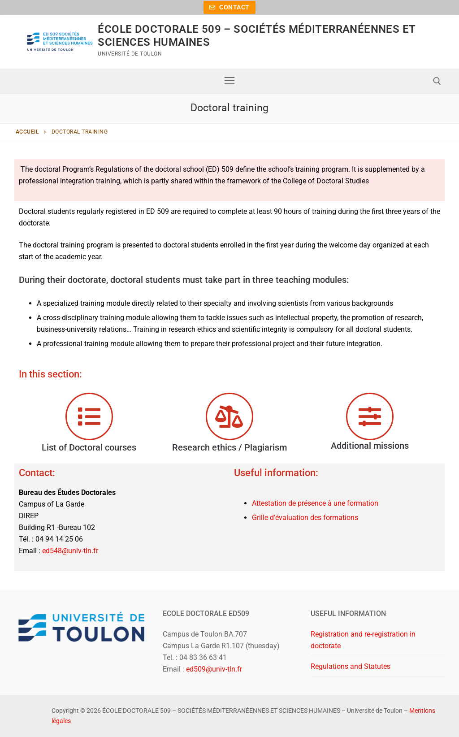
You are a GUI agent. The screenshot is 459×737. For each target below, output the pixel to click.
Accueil (27, 132)
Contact (229, 7)
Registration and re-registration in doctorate (363, 640)
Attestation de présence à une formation (315, 503)
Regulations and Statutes (350, 666)
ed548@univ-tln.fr (70, 550)
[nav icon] (229, 81)
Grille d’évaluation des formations (305, 517)
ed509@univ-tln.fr (214, 669)
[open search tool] (437, 81)
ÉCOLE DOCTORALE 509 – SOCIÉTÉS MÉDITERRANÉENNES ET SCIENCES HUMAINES (256, 35)
